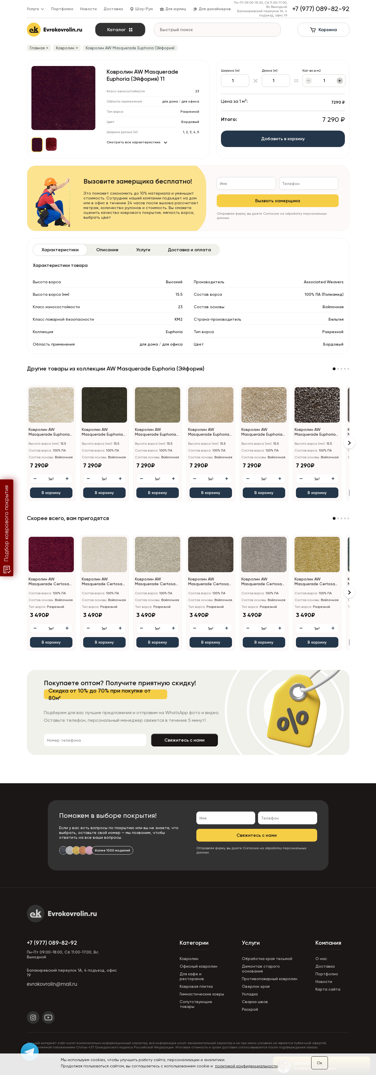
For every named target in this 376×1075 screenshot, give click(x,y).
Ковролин (189, 958)
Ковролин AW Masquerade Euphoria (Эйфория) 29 (155, 432)
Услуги (251, 942)
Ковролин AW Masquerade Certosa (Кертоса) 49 (261, 581)
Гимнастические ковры (202, 994)
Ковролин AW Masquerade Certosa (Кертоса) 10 (49, 581)
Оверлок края (256, 986)
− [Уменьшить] (308, 81)
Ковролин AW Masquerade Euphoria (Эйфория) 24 (102, 432)
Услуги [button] (35, 9)
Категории (194, 942)
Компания (328, 942)
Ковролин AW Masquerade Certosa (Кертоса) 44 (208, 581)
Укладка (250, 994)
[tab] (60, 250)
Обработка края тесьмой (267, 958)
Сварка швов (255, 1001)
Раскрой (250, 1009)
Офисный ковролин (198, 966)
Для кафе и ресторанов (192, 976)
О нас (321, 958)
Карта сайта (327, 989)
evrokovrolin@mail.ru (52, 984)
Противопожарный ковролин (269, 978)
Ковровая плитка (196, 986)
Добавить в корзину (283, 138)
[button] (334, 369)
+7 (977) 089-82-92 (52, 942)
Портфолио (62, 9)
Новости (88, 9)
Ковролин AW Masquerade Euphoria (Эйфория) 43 (315, 432)
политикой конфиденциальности (246, 1066)
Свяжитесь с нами (184, 740)
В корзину (51, 492)
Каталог (120, 29)
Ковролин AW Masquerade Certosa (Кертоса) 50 (315, 581)
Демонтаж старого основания (261, 968)
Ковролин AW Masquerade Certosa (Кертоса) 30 (102, 581)
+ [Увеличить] (339, 81)
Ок (319, 1063)
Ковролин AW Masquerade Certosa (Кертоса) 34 (155, 581)
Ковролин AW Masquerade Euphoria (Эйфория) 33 (208, 432)
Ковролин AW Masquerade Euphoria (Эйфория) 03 (49, 432)
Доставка (113, 9)
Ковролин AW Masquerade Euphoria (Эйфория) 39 (261, 432)
